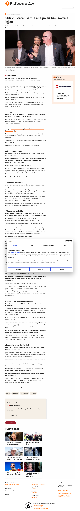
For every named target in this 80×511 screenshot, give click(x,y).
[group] (63, 91)
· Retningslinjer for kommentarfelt (66, 492)
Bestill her (34, 492)
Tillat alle (60, 269)
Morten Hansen (9, 78)
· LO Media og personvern (64, 497)
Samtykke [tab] (16, 245)
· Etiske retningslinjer (63, 490)
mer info (15, 260)
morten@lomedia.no (9, 80)
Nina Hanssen (33, 78)
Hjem (6, 7)
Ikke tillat (19, 269)
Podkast (27, 7)
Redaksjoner (13, 7)
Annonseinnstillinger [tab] (48, 245)
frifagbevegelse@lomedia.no (12, 484)
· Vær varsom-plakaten (38, 507)
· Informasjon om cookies (64, 495)
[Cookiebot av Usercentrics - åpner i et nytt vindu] (64, 241)
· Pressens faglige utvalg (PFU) (40, 508)
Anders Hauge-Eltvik (22, 78)
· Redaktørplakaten (38, 505)
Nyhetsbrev (21, 7)
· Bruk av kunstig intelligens (64, 493)
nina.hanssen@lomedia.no (34, 80)
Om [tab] (64, 245)
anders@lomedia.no (20, 80)
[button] (71, 91)
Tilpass (40, 269)
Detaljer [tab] (32, 245)
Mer (31, 7)
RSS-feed (34, 488)
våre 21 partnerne (17, 252)
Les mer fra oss (13, 415)
